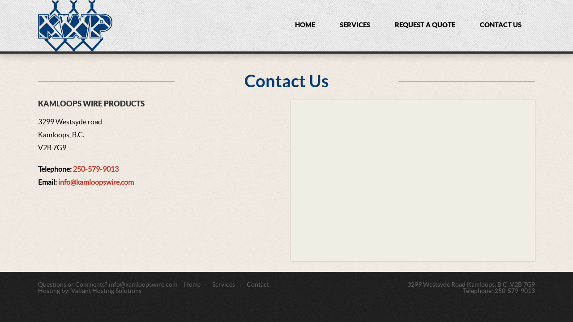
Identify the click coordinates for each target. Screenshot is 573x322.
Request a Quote (425, 25)
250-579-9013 (96, 169)
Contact (258, 285)
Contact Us (501, 25)
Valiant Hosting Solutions (106, 291)
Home (305, 25)
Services (355, 25)
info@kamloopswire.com (96, 182)
